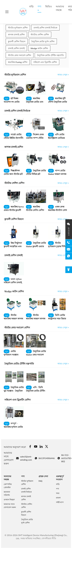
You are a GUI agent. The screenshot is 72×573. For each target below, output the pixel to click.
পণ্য (39, 6)
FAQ (40, 481)
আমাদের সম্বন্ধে (60, 8)
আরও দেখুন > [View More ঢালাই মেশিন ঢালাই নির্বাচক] (63, 111)
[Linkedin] (41, 447)
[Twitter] (46, 447)
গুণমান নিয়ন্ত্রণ (9, 499)
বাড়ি (31, 6)
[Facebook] (30, 447)
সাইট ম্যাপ (60, 502)
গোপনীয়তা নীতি (49, 538)
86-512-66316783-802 (64, 458)
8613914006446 (45, 458)
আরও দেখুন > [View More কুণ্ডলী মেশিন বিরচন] (63, 219)
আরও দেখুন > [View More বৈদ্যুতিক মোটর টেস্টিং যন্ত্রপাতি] (63, 363)
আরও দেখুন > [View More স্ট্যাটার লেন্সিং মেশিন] (63, 183)
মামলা (58, 498)
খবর (57, 493)
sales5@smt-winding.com (24, 458)
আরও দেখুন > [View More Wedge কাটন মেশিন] (63, 291)
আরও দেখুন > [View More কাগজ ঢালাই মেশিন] (63, 147)
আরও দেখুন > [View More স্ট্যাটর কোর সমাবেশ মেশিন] (63, 327)
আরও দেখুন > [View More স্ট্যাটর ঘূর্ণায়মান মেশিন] (63, 74)
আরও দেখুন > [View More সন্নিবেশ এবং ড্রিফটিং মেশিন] (63, 399)
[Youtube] (35, 447)
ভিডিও (48, 6)
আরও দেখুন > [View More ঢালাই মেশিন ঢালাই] (63, 255)
